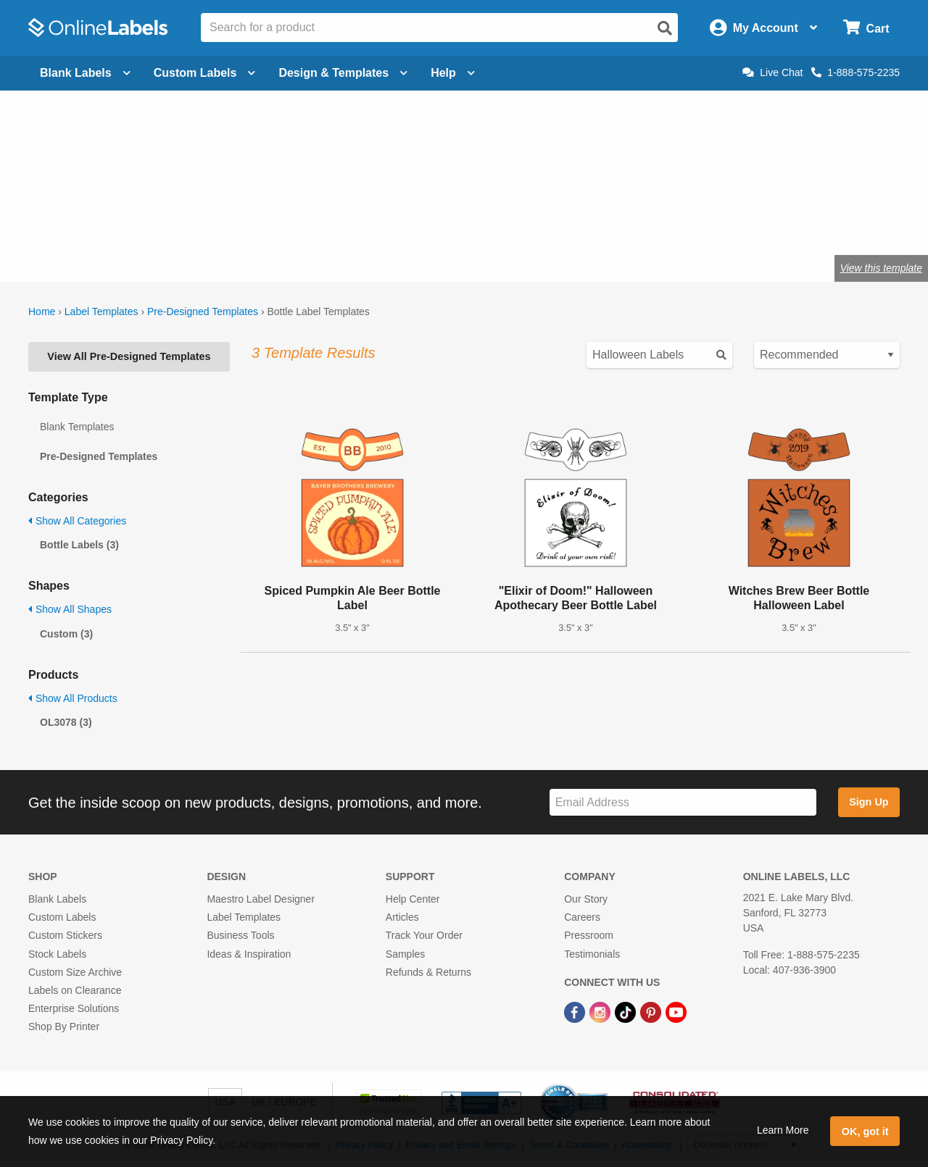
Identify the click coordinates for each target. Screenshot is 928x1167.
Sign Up (868, 802)
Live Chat (772, 72)
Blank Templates (77, 426)
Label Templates (101, 311)
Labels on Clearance (74, 990)
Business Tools (240, 935)
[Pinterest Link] (652, 1011)
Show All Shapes (70, 609)
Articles (402, 917)
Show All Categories (77, 521)
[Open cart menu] (866, 28)
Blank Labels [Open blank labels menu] (85, 73)
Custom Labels (62, 917)
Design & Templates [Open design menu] (342, 73)
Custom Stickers (65, 935)
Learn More (783, 1130)
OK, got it (865, 1131)
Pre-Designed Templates (202, 311)
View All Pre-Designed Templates (128, 356)
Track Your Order (424, 935)
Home (41, 311)
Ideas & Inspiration (249, 954)
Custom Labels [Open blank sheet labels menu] (205, 73)
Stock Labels (57, 954)
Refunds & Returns (428, 972)
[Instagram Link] (601, 1011)
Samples (405, 954)
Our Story (586, 899)
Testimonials (592, 954)
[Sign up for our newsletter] (683, 802)
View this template (881, 268)
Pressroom (588, 935)
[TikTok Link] (627, 1011)
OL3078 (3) (66, 722)
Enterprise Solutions (73, 1008)
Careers (582, 917)
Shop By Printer (63, 1026)
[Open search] (665, 28)
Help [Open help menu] (453, 73)
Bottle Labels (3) (79, 545)
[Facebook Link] (576, 1011)
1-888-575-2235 (855, 72)
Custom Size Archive (75, 972)
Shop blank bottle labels (353, 220)
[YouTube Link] (676, 1011)
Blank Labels (57, 899)
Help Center (413, 899)
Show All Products (72, 698)
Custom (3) (66, 634)
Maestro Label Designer (261, 899)
